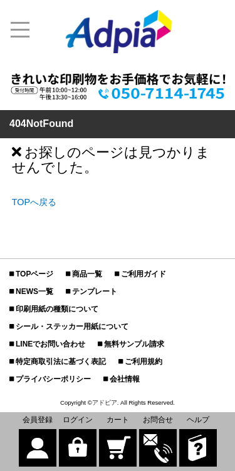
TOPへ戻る (34, 202)
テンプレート (94, 291)
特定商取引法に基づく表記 (61, 361)
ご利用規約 (143, 361)
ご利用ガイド (143, 274)
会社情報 (125, 379)
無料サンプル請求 (134, 344)
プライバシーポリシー (53, 379)
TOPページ (34, 274)
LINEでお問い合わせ (50, 344)
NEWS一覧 (34, 291)
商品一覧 (87, 274)
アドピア (104, 402)
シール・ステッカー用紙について (72, 326)
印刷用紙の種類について (57, 309)
